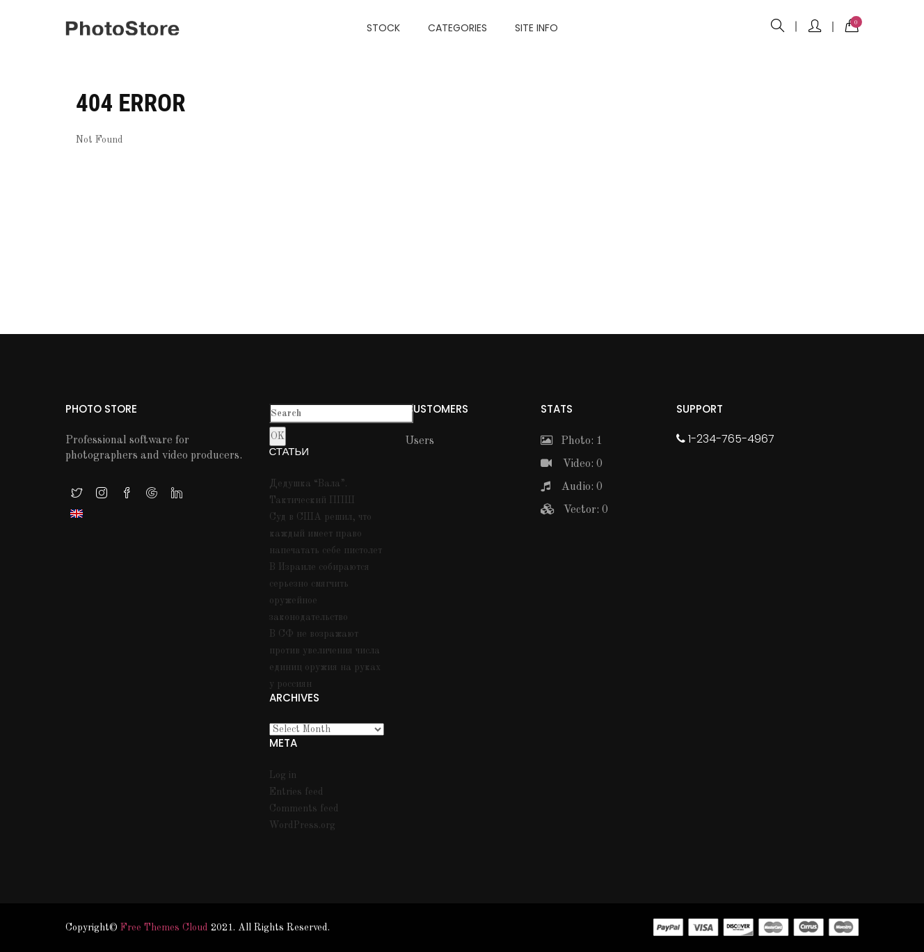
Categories (457, 28)
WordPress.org (302, 825)
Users (419, 441)
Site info (536, 28)
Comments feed (304, 809)
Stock (383, 28)
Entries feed (296, 792)
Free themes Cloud (164, 928)
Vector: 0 (574, 510)
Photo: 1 (572, 441)
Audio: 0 (572, 487)
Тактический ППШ (312, 500)
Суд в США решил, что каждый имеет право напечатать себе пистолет (325, 533)
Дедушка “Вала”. (308, 484)
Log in (282, 775)
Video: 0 (572, 464)
